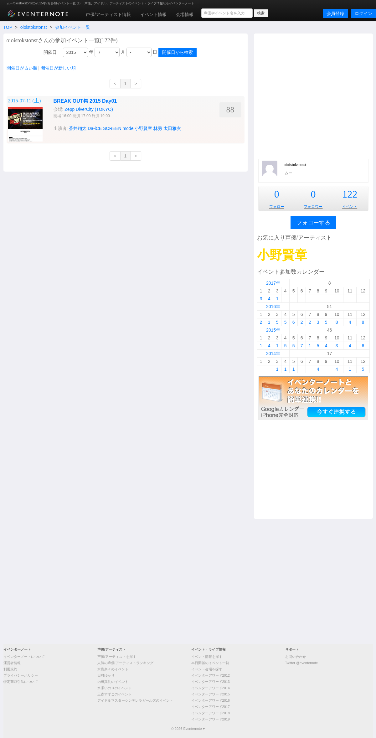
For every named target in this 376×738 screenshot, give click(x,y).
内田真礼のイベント (112, 682)
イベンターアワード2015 (210, 694)
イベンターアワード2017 (210, 707)
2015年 (273, 330)
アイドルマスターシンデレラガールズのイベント (135, 700)
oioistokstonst (33, 27)
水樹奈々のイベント (112, 669)
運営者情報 (12, 663)
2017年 (273, 283)
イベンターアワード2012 (210, 675)
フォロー (276, 206)
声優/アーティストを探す (116, 656)
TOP (7, 27)
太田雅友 (172, 128)
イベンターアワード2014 (210, 688)
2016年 (273, 306)
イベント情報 (153, 14)
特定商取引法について (20, 682)
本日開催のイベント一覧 (210, 663)
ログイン (363, 13)
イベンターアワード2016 (210, 700)
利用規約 (10, 669)
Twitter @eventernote (301, 663)
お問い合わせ (295, 656)
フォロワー (313, 206)
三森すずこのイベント (114, 694)
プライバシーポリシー (20, 675)
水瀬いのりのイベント (114, 688)
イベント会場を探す (206, 669)
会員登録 (335, 13)
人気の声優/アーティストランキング (125, 663)
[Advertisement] (64, 95)
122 (349, 194)
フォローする (313, 222)
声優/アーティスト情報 (108, 14)
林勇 (157, 128)
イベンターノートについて (24, 656)
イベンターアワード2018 (210, 713)
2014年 (273, 353)
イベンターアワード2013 (210, 682)
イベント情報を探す (206, 656)
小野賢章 (143, 128)
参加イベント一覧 (72, 27)
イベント (349, 206)
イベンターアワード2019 (210, 719)
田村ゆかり (106, 675)
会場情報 (184, 14)
